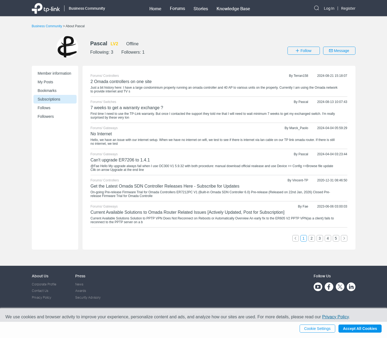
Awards (80, 291)
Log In (329, 8)
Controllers (111, 76)
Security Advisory (88, 297)
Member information (54, 73)
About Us (40, 276)
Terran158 (301, 76)
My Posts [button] (45, 82)
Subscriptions (49, 99)
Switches (109, 102)
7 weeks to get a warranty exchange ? (127, 107)
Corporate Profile (44, 284)
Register (348, 8)
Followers (46, 116)
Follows (44, 108)
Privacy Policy (41, 297)
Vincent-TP (300, 180)
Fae (305, 206)
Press (80, 276)
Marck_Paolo (298, 128)
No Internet (101, 134)
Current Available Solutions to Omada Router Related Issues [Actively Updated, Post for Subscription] (188, 212)
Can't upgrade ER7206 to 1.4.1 (120, 160)
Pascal (303, 102)
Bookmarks (47, 90)
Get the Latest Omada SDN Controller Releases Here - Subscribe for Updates (165, 186)
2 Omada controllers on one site (121, 81)
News (79, 284)
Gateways (110, 128)
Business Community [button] (87, 8)
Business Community (47, 26)
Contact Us (40, 291)
